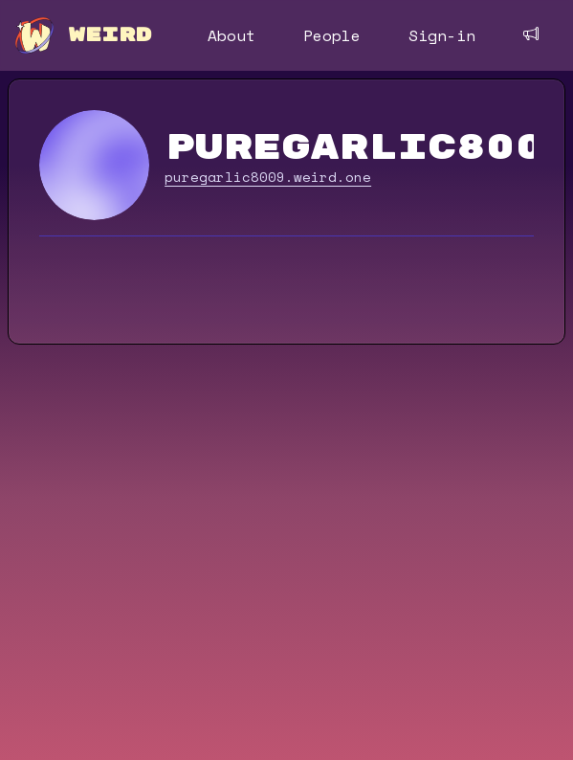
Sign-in (441, 35)
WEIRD (110, 35)
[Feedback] (531, 33)
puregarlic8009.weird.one (268, 177)
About (231, 35)
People (332, 35)
